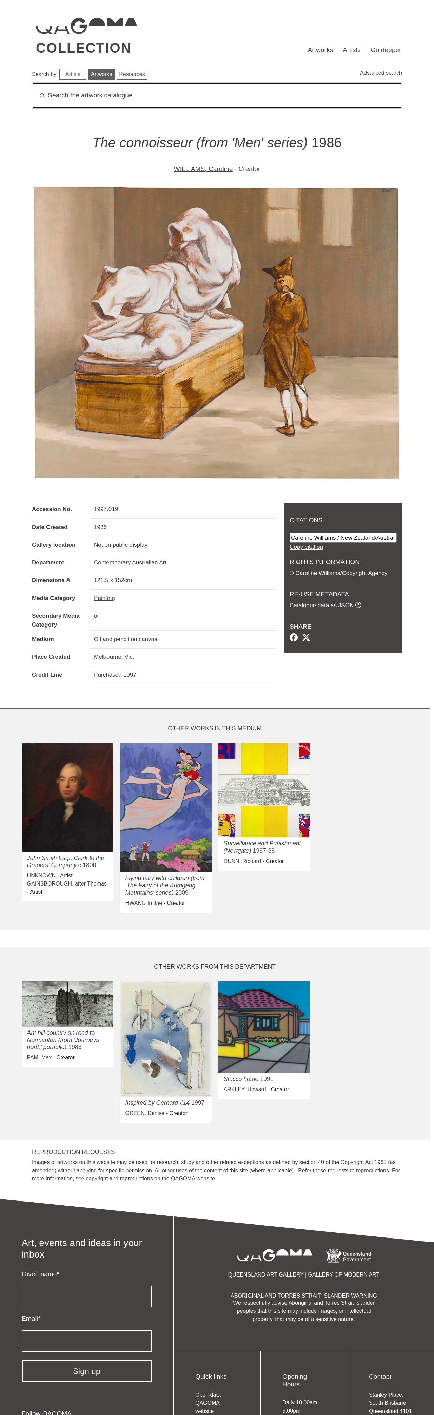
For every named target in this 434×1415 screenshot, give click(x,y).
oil (97, 615)
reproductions (372, 1170)
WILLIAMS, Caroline (203, 168)
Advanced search (381, 73)
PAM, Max (39, 1057)
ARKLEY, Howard (245, 1089)
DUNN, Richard (242, 861)
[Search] (217, 95)
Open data (208, 1395)
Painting (104, 598)
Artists (352, 49)
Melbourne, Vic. (114, 656)
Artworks (320, 49)
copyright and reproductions (119, 1178)
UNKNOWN (41, 875)
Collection (84, 47)
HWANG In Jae (143, 903)
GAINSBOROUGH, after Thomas (67, 884)
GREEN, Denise (145, 1113)
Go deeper (386, 49)
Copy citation (306, 546)
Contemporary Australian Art (130, 562)
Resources (132, 74)
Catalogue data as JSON (322, 605)
